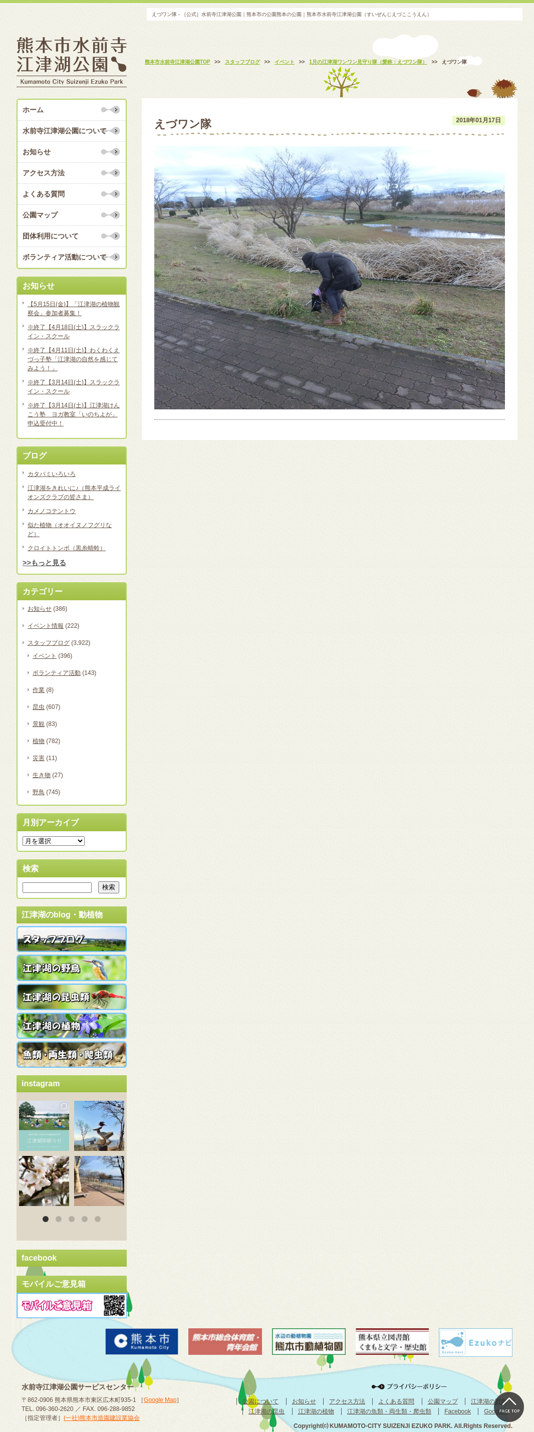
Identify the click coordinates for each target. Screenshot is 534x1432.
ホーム (33, 110)
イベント (45, 655)
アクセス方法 (44, 173)
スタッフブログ (49, 642)
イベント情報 (46, 625)
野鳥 (39, 792)
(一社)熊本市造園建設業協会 (102, 1417)
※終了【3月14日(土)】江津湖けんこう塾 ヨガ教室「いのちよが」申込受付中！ (74, 414)
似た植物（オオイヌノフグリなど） (70, 530)
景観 (39, 724)
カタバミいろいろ (52, 474)
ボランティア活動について (65, 257)
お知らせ (37, 152)
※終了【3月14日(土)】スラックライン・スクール (74, 387)
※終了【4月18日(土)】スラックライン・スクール (74, 332)
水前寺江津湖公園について (65, 131)
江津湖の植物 (316, 1411)
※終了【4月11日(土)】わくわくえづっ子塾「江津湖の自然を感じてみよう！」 (74, 359)
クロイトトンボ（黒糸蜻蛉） (67, 548)
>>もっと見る (44, 563)
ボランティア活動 (57, 672)
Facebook (457, 1411)
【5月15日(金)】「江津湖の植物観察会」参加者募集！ (74, 309)
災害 (39, 758)
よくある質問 (44, 194)
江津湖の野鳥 (489, 1401)
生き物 (42, 775)
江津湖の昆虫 (266, 1411)
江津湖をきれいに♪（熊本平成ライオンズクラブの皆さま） (74, 493)
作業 (39, 689)
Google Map (160, 1399)
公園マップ (40, 215)
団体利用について (51, 236)
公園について (260, 1401)
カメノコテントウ (52, 511)
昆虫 (39, 706)
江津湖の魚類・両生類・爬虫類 (389, 1411)
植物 (39, 741)
